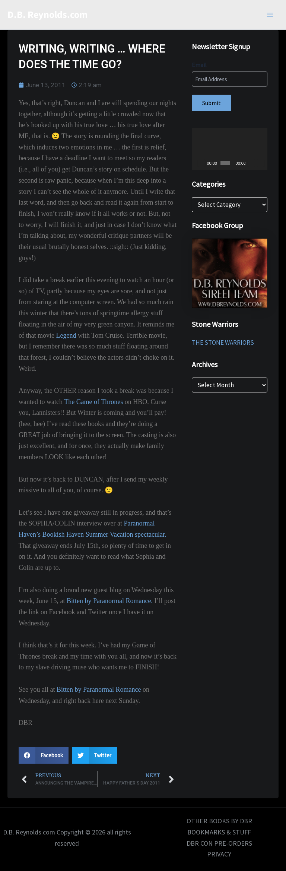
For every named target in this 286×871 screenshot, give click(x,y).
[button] (44, 755)
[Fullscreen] (260, 163)
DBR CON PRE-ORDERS (219, 843)
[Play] (201, 163)
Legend (66, 335)
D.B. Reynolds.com (47, 15)
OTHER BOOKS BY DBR (219, 821)
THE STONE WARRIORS (223, 342)
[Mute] (251, 163)
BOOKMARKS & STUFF (219, 832)
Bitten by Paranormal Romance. (110, 601)
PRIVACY (219, 854)
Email (199, 65)
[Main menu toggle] (270, 14)
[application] (229, 149)
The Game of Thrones (93, 401)
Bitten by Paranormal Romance (99, 689)
